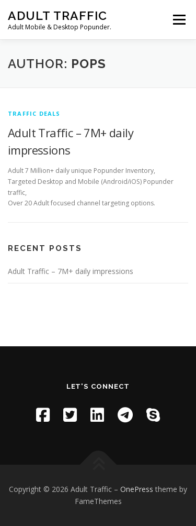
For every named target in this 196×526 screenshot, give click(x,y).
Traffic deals (34, 113)
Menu (178, 19)
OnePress (136, 489)
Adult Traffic (57, 15)
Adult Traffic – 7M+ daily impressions (70, 271)
